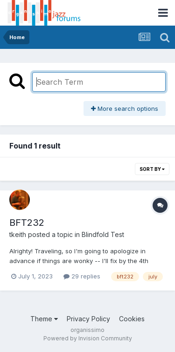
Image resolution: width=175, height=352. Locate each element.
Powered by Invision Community (87, 338)
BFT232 (26, 222)
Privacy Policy (88, 319)
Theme (44, 319)
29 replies (81, 276)
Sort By (152, 169)
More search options (124, 108)
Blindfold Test (103, 234)
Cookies (132, 319)
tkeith (17, 234)
